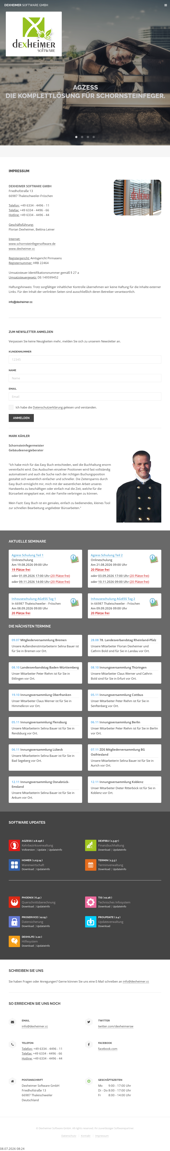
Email (13, 388)
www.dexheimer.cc (22, 249)
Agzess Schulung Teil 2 (107, 555)
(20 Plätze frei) (60, 576)
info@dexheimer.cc (136, 981)
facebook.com (107, 1049)
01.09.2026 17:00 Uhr (34, 576)
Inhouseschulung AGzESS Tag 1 (34, 599)
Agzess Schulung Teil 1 (28, 555)
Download (104, 849)
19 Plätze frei (21, 570)
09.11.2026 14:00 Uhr (34, 582)
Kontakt (85, 1136)
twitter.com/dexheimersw (115, 1026)
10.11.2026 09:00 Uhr (113, 582)
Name (12, 370)
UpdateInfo (55, 849)
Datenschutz (68, 1136)
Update (42, 849)
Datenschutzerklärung (48, 407)
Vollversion (28, 849)
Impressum (102, 1136)
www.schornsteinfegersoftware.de (32, 244)
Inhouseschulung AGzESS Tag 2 (113, 599)
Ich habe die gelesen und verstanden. (56, 407)
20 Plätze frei (100, 570)
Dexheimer (26, 5)
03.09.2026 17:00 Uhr (113, 576)
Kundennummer (20, 351)
